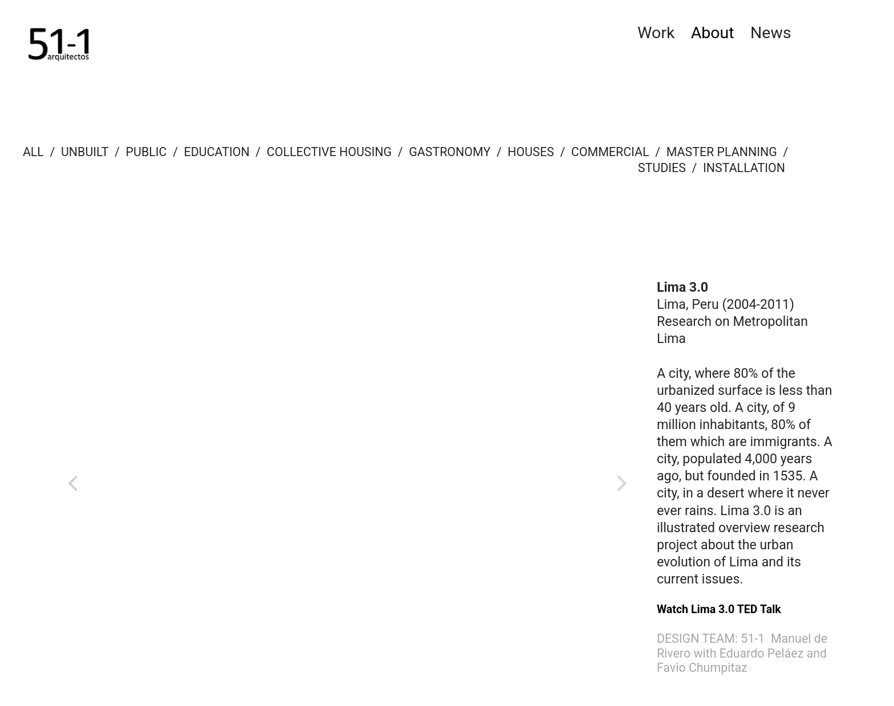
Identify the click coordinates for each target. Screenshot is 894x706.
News (770, 32)
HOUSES (530, 152)
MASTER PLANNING (722, 152)
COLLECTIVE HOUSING (329, 152)
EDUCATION (217, 152)
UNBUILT (85, 152)
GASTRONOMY (449, 152)
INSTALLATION (745, 168)
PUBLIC (146, 152)
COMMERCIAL (610, 152)
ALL (33, 152)
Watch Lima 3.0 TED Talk (719, 609)
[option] (347, 483)
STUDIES (662, 168)
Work (655, 32)
